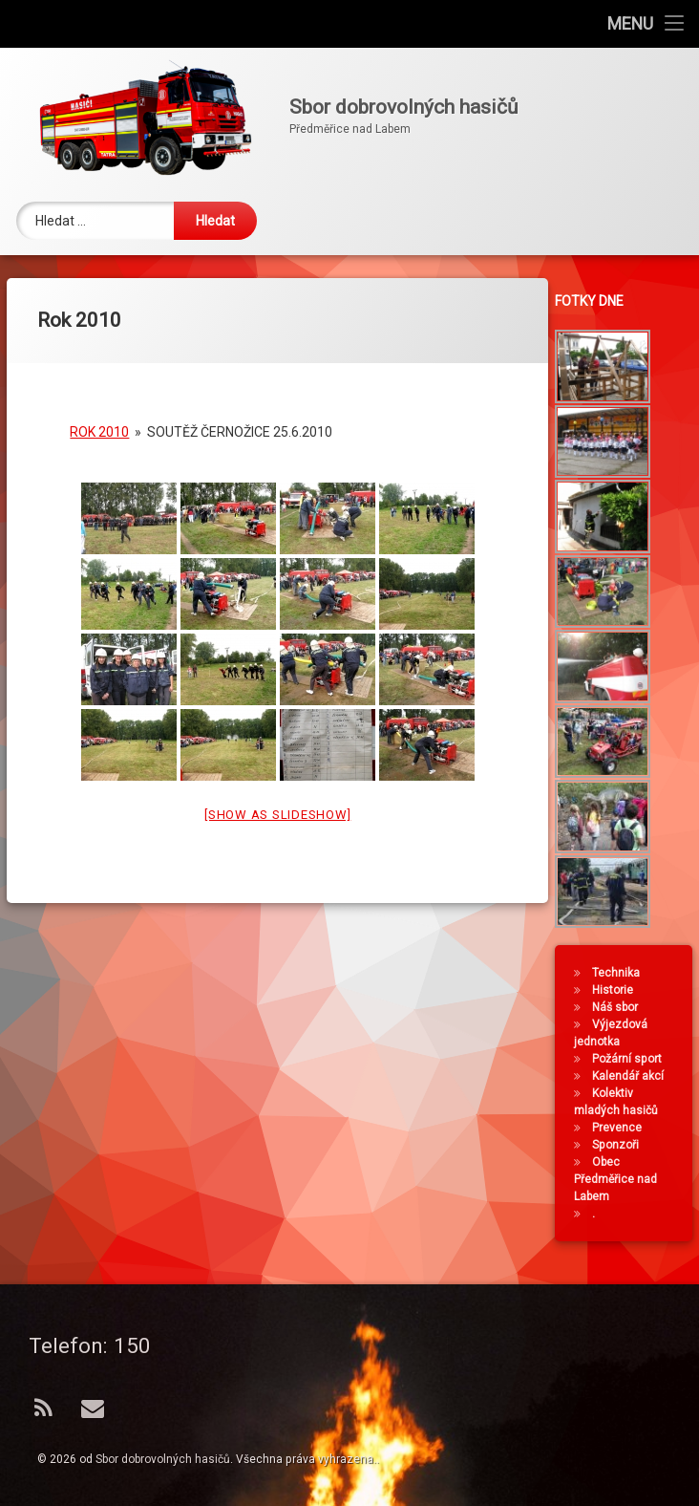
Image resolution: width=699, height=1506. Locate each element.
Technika (620, 972)
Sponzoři (619, 1144)
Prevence (621, 1127)
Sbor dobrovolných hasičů (162, 1459)
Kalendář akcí (631, 1076)
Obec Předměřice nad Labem (619, 1179)
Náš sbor (619, 1007)
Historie (616, 990)
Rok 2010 (99, 413)
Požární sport (631, 1058)
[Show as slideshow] (277, 796)
